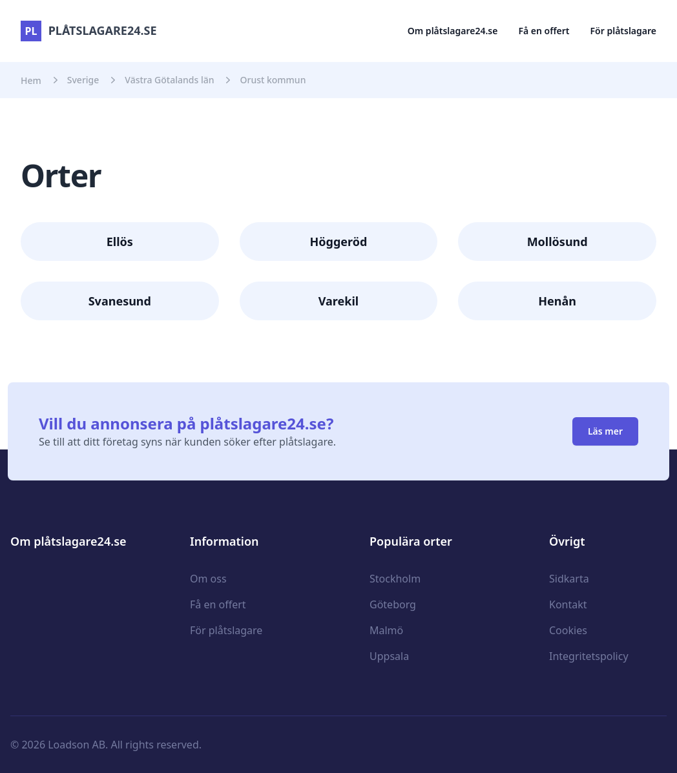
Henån (557, 301)
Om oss (208, 579)
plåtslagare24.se (89, 30)
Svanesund (120, 301)
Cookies (568, 630)
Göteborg (393, 604)
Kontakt (568, 604)
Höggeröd (339, 241)
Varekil (338, 301)
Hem (31, 80)
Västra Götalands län (169, 80)
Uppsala (389, 656)
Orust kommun (273, 80)
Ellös (120, 241)
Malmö (386, 630)
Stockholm (395, 579)
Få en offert (543, 31)
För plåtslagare (623, 31)
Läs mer (605, 431)
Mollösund (557, 241)
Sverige (83, 80)
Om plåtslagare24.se (453, 31)
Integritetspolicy (589, 656)
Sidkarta (569, 579)
